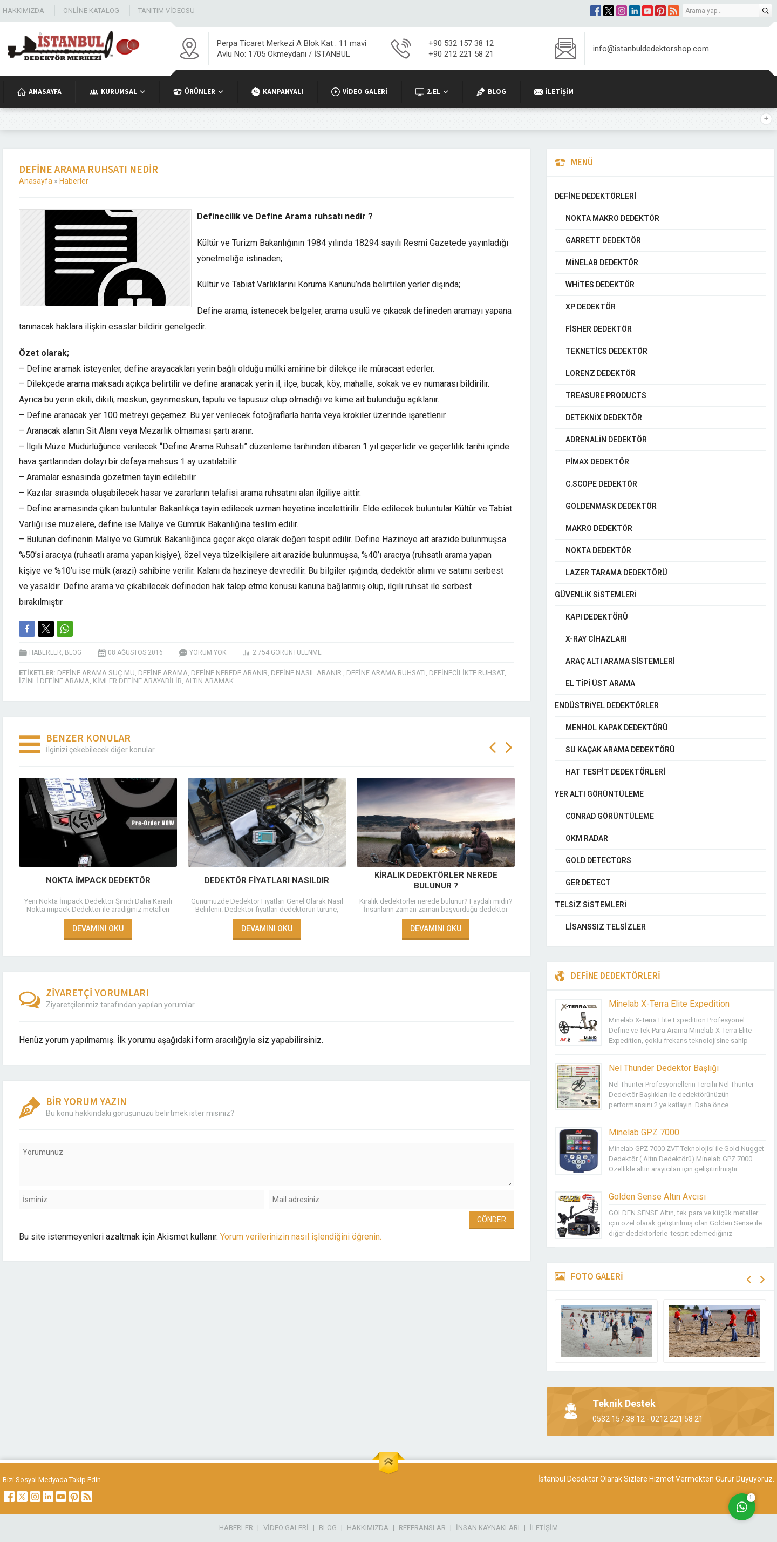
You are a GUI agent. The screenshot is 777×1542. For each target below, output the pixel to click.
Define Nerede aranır (229, 673)
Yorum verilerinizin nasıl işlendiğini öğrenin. (300, 1236)
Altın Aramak (209, 681)
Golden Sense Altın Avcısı (657, 1196)
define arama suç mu (96, 673)
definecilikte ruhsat (467, 673)
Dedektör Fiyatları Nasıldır (267, 880)
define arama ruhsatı (386, 673)
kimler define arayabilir (137, 681)
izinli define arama (54, 681)
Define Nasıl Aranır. (307, 673)
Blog (73, 652)
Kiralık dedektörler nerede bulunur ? (435, 880)
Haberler (73, 181)
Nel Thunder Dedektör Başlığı (664, 1068)
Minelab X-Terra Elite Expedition (669, 1004)
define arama (163, 673)
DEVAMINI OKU (98, 928)
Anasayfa (35, 181)
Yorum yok (207, 652)
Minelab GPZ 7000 (644, 1132)
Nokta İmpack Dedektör (98, 880)
